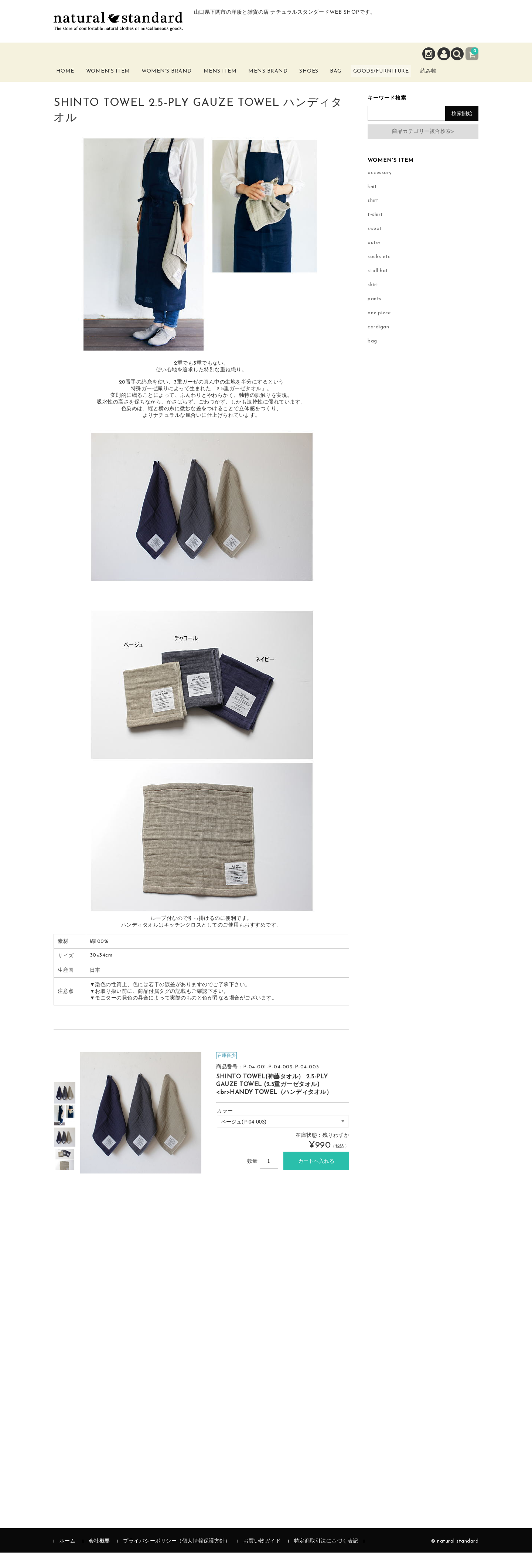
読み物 (463, 81)
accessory (380, 187)
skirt (373, 299)
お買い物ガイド (262, 1555)
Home (71, 77)
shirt (373, 215)
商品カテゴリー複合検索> (423, 146)
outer (374, 257)
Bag (356, 77)
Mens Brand (279, 81)
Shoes (324, 77)
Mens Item (231, 81)
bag (372, 356)
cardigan (378, 342)
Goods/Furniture (410, 77)
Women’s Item (117, 81)
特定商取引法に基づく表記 (326, 1555)
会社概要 (99, 1555)
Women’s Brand (176, 81)
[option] (65, 1107)
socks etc (379, 271)
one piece (379, 328)
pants (375, 314)
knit (372, 201)
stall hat (378, 285)
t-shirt (375, 229)
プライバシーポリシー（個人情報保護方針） (176, 1555)
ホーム (67, 1555)
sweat (375, 243)
